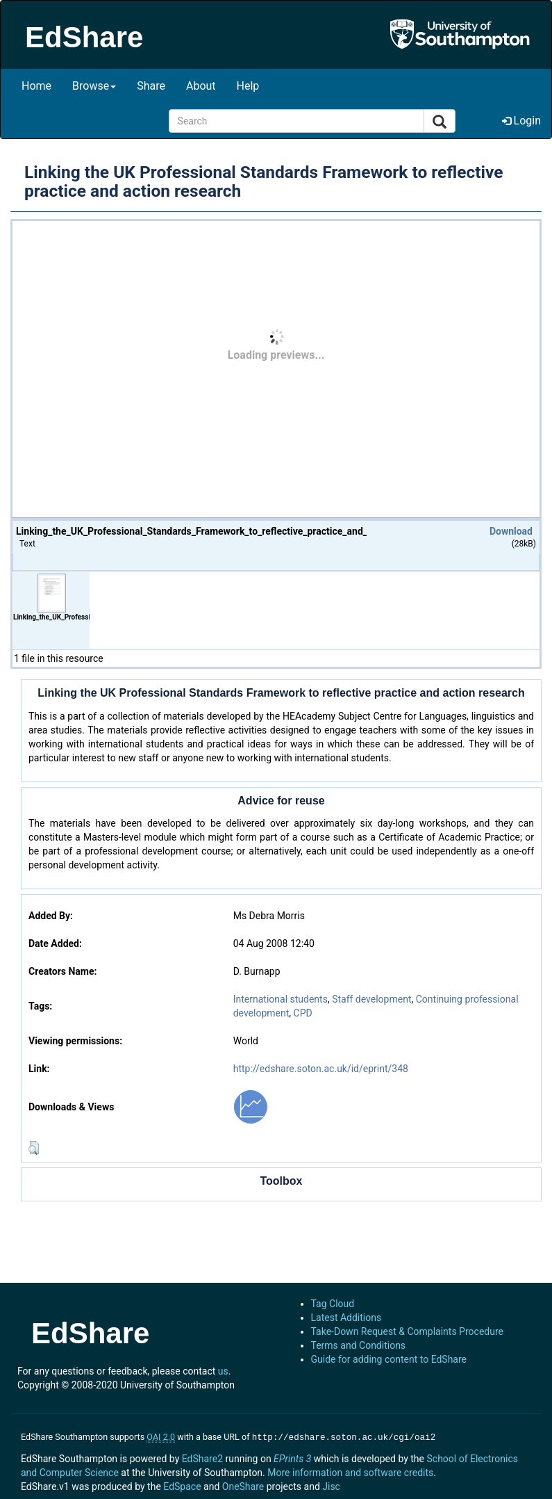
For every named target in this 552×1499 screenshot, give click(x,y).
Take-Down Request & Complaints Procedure (407, 1331)
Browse (94, 85)
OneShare (243, 1485)
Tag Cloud (333, 1303)
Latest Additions (346, 1317)
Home (36, 85)
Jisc (331, 1485)
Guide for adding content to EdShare (389, 1359)
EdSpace (182, 1485)
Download (511, 531)
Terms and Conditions (358, 1345)
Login (521, 120)
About (201, 85)
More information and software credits (350, 1471)
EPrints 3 (292, 1457)
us (223, 1371)
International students (280, 999)
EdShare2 (202, 1457)
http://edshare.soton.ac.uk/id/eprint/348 (320, 1068)
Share (151, 85)
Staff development (371, 999)
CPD (303, 1013)
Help (248, 85)
